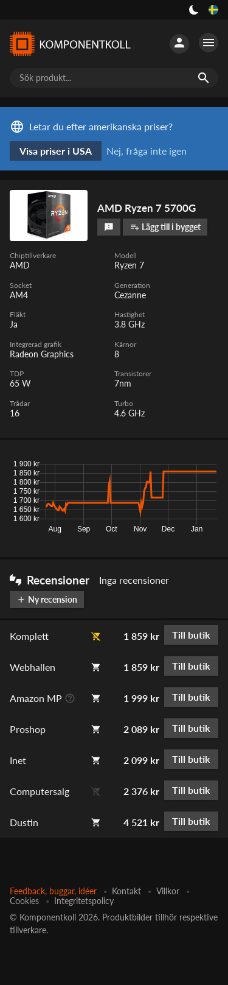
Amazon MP (36, 698)
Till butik (191, 634)
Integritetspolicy (84, 901)
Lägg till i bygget (165, 227)
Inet (18, 760)
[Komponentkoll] (70, 44)
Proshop (28, 729)
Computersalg (39, 791)
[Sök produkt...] (114, 78)
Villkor (167, 891)
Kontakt (126, 891)
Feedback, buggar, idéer (53, 891)
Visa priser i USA (55, 150)
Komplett (29, 636)
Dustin (24, 822)
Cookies (24, 901)
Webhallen (32, 667)
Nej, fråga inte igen (146, 150)
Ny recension (46, 599)
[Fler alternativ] (208, 42)
